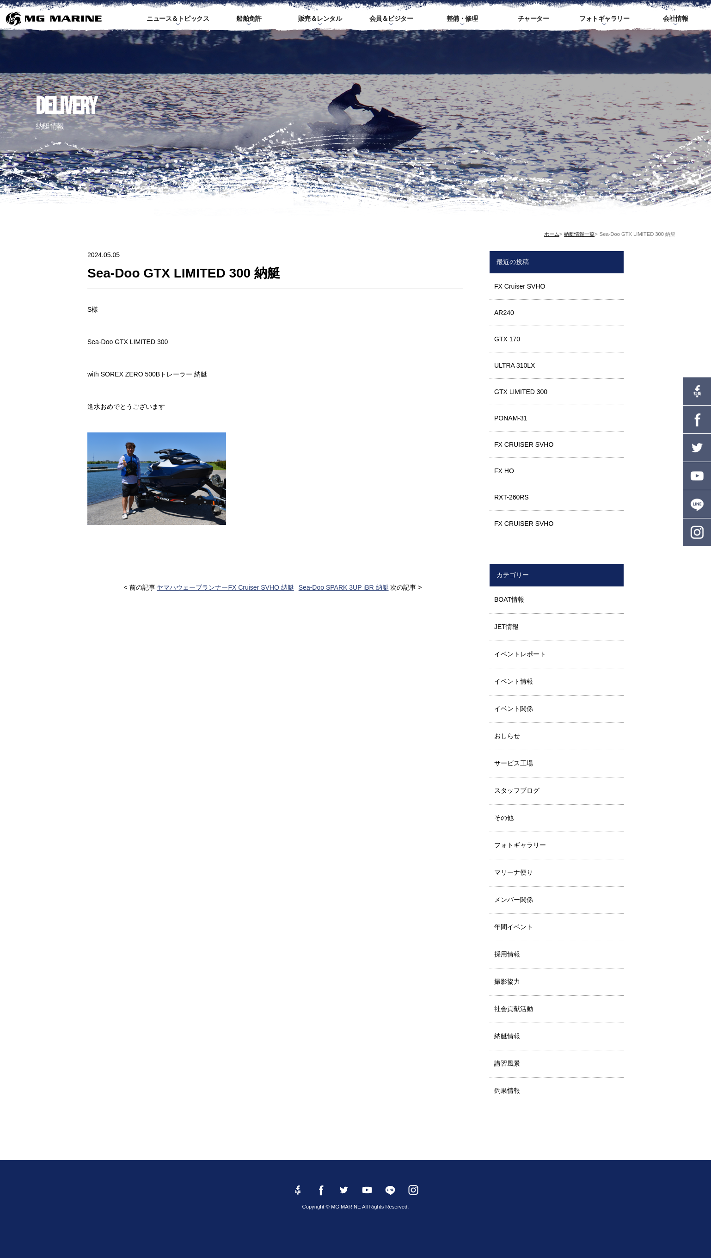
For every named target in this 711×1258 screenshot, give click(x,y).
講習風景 (507, 1063)
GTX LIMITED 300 (520, 391)
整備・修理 (462, 18)
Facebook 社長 (697, 391)
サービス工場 (513, 763)
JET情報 (506, 626)
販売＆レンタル (320, 18)
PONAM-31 (510, 418)
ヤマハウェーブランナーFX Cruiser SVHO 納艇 (225, 587)
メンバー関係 (513, 899)
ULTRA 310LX (514, 365)
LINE (697, 504)
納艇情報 (507, 1036)
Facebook (697, 419)
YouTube (697, 476)
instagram (697, 532)
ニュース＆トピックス (178, 18)
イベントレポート (520, 654)
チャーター (533, 18)
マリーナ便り (513, 872)
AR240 (504, 312)
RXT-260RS (511, 497)
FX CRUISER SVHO (523, 444)
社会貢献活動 (513, 1008)
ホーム (551, 234)
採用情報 (507, 954)
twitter (697, 448)
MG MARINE (53, 18)
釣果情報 (507, 1090)
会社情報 (675, 18)
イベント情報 (513, 681)
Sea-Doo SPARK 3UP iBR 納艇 (344, 587)
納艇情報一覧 (579, 234)
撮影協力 (507, 981)
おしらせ (507, 736)
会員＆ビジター (391, 18)
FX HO (504, 471)
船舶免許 (248, 18)
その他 (504, 817)
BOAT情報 (509, 599)
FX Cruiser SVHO (519, 286)
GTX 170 (507, 339)
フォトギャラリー (604, 18)
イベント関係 (513, 708)
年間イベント (513, 927)
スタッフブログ (516, 790)
